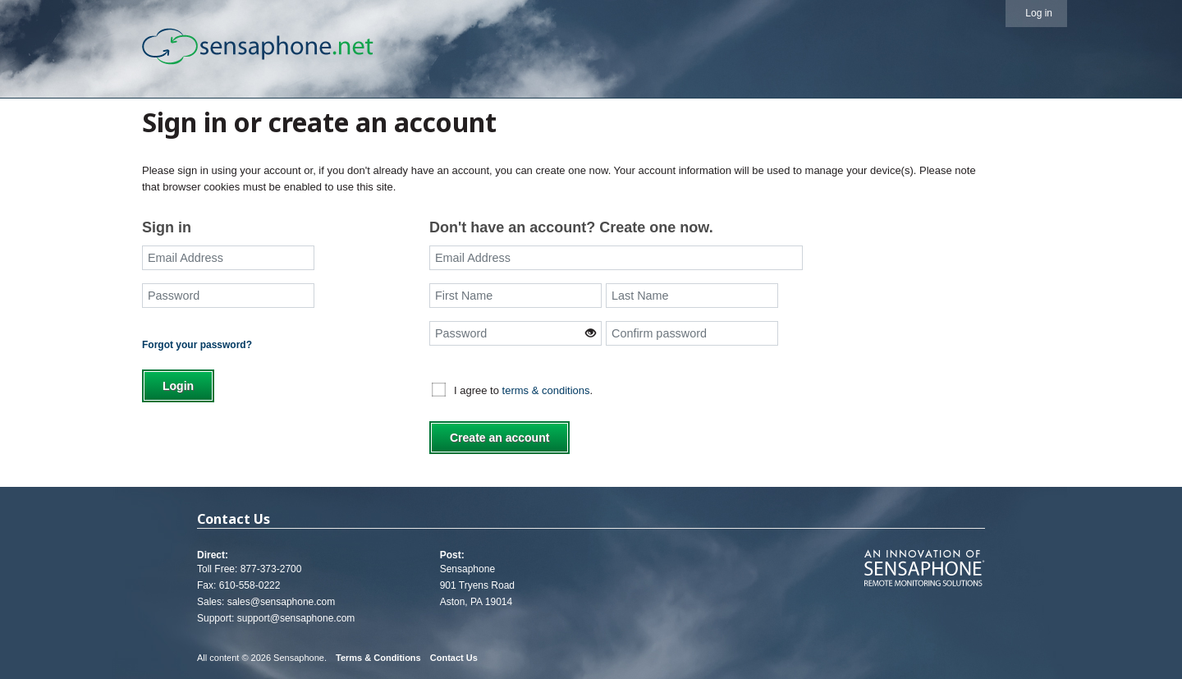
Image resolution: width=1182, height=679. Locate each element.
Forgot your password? (197, 345)
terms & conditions (546, 390)
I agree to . (523, 390)
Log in (1038, 13)
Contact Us (454, 658)
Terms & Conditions (378, 658)
